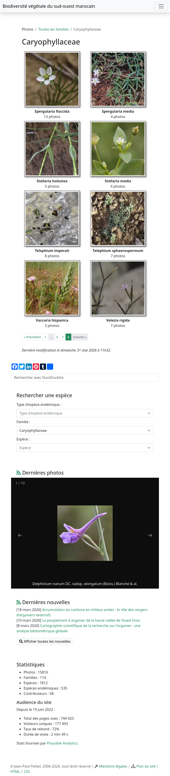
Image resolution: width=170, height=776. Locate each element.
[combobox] (84, 413)
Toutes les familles (53, 29)
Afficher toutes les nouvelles (44, 641)
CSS (27, 771)
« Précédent (32, 337)
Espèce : (23, 439)
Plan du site (146, 766)
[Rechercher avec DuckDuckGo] (85, 377)
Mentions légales (113, 766)
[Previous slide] (20, 535)
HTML (15, 771)
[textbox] (82, 413)
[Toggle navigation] (161, 6)
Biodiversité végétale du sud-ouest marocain (49, 6)
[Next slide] (150, 535)
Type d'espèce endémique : (38, 404)
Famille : (23, 421)
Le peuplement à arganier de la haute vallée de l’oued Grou (91, 620)
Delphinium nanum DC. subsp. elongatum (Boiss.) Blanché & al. (85, 583)
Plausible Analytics (62, 743)
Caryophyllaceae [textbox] (32, 430)
